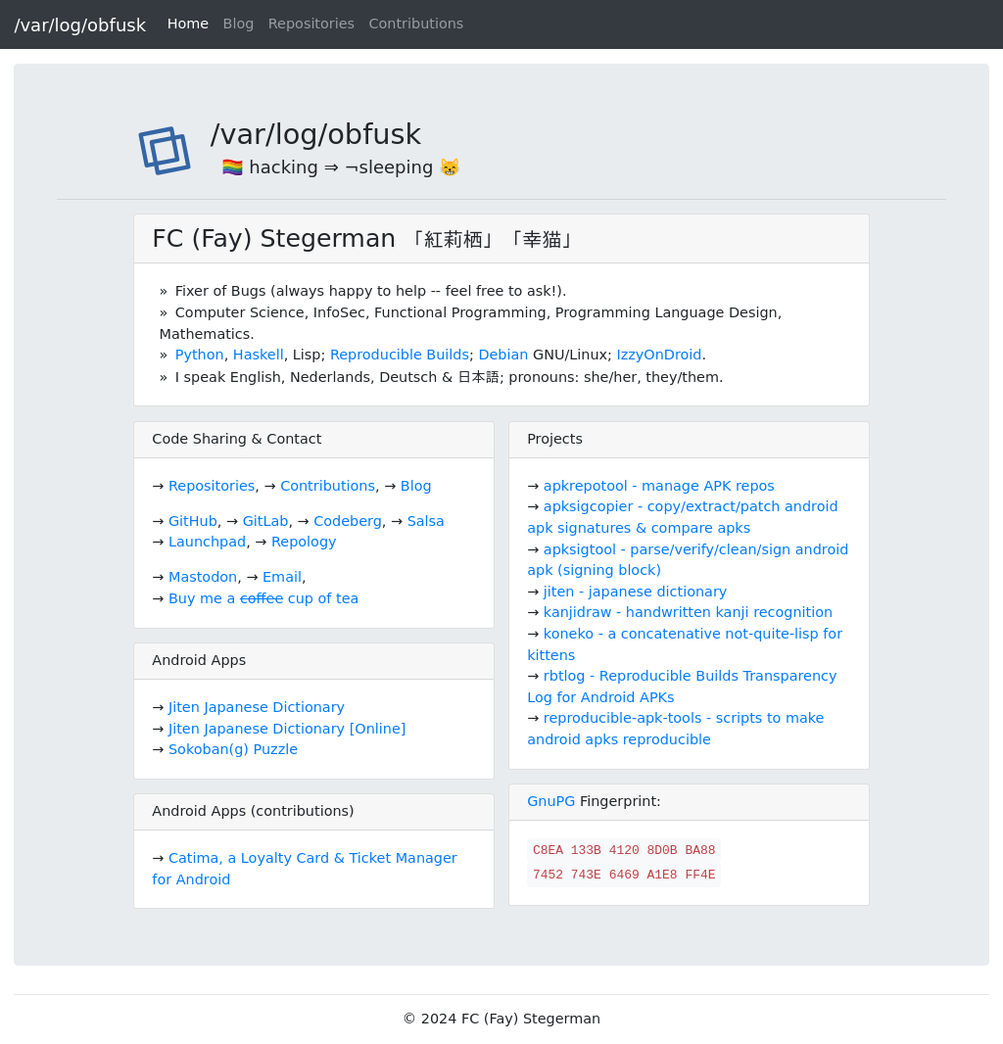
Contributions (415, 23)
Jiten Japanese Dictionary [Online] (287, 728)
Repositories (311, 23)
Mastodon (202, 577)
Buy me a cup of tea (263, 598)
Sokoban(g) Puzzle (233, 749)
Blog (239, 23)
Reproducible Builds (399, 354)
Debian (503, 354)
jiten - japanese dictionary (636, 591)
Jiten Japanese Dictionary (256, 707)
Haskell (258, 354)
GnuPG (551, 801)
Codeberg (347, 521)
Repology (304, 541)
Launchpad (207, 541)
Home (188, 23)
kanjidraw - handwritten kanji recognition (688, 612)
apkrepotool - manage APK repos (659, 486)
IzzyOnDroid (659, 354)
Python (199, 354)
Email (282, 577)
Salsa (426, 521)
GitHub (192, 521)
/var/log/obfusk (80, 25)
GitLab (266, 521)
